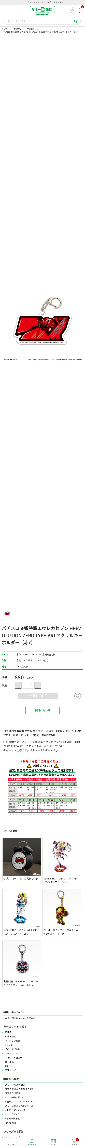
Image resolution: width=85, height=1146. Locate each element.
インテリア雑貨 (12, 1040)
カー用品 (9, 1061)
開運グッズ (10, 1070)
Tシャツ (9, 1044)
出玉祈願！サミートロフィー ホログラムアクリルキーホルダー (20, 983)
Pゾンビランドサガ (14, 1114)
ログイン (72, 10)
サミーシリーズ (12, 1137)
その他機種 (10, 1122)
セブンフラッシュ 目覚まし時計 (20, 878)
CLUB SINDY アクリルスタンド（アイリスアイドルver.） (20, 931)
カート (81, 10)
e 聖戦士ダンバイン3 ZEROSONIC (21, 1101)
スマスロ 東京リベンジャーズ (19, 1105)
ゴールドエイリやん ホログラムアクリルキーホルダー (60, 931)
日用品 (8, 1032)
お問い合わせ (42, 710)
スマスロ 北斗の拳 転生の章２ (19, 1089)
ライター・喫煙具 (13, 1057)
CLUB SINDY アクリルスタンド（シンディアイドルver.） (60, 880)
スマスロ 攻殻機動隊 (15, 1084)
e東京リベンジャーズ (15, 1110)
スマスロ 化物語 (13, 1093)
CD (6, 1065)
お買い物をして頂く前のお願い (20, 1017)
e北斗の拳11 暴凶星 (14, 1097)
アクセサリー (11, 1053)
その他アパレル (12, 1049)
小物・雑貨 (10, 1036)
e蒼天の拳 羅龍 (12, 1118)
